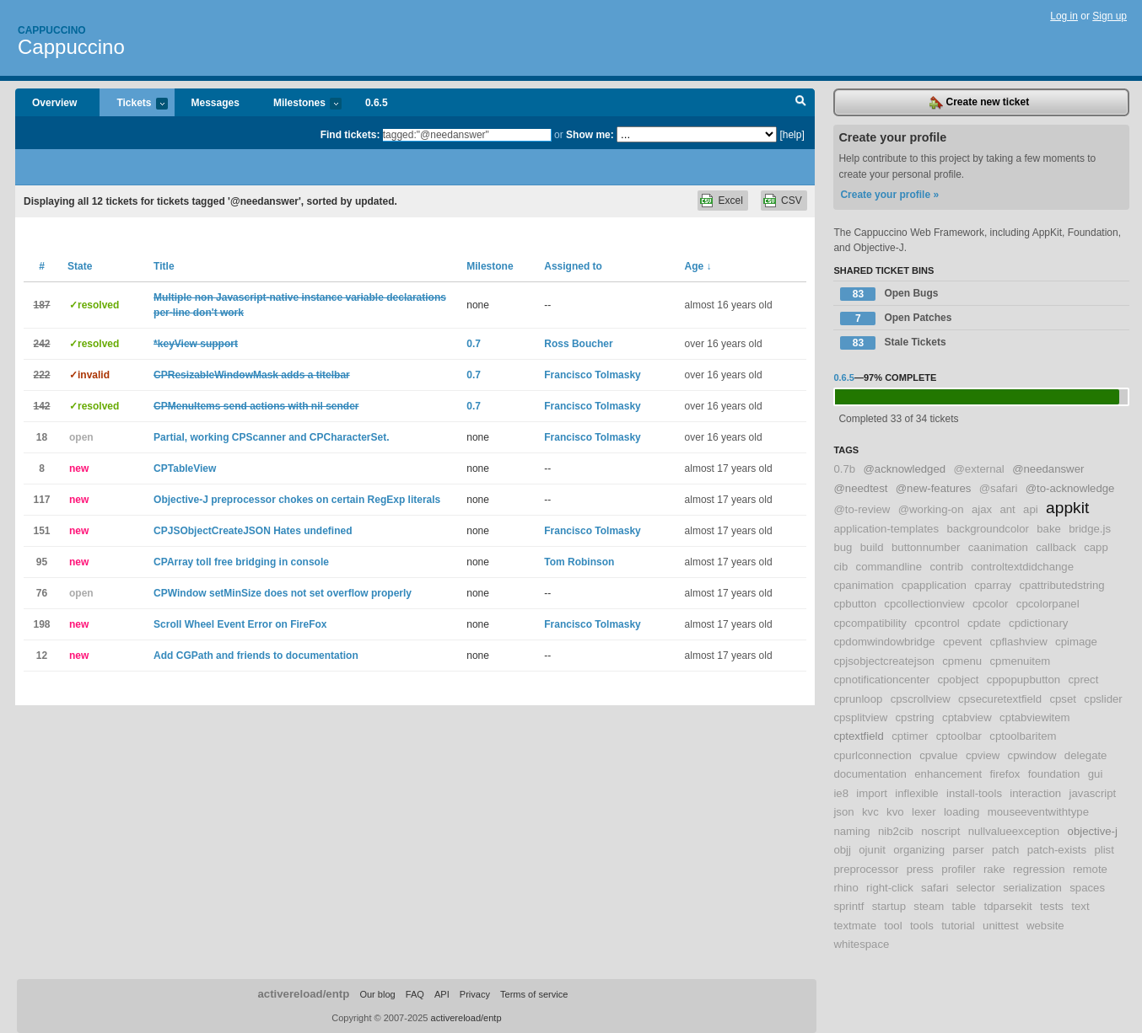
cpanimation (863, 585)
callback (1056, 547)
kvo (895, 812)
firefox (1005, 774)
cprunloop (857, 699)
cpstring (915, 717)
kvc (870, 812)
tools (922, 925)
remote (1090, 869)
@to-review (861, 509)
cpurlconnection (872, 755)
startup (889, 906)
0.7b (844, 469)
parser (967, 849)
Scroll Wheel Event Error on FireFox (240, 624)
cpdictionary (1038, 623)
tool (893, 925)
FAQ (415, 994)
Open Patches (895, 318)
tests (1052, 906)
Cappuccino (52, 30)
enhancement (948, 774)
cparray (992, 585)
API (442, 994)
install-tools (974, 793)
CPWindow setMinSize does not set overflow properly (283, 593)
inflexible (916, 793)
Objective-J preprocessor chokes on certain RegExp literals (297, 500)
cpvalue (938, 755)
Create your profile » (889, 195)
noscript (940, 831)
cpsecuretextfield (1000, 699)
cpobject (957, 679)
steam (928, 906)
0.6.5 (376, 103)
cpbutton (854, 603)
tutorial (958, 925)
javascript (1093, 793)
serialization (1032, 887)
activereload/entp (303, 994)
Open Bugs (889, 294)
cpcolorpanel (1048, 603)
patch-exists (1056, 849)
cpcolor (990, 603)
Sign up (1109, 16)
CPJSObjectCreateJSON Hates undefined (253, 531)
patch (1005, 849)
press (920, 869)
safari (934, 887)
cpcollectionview (924, 603)
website (1045, 925)
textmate (854, 925)
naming (851, 831)
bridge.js (1090, 528)
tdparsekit (1008, 906)
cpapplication (934, 585)
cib (840, 566)
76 (41, 593)
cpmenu (962, 661)
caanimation (998, 547)
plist (1103, 849)
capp (1096, 547)
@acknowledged (904, 469)
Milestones (299, 104)
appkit (1067, 507)
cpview (982, 755)
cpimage (1076, 641)
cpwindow (1032, 755)
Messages (215, 103)
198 (41, 624)
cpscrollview (921, 699)
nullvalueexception (1014, 831)
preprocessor (865, 869)
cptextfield (858, 736)
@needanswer (1048, 469)
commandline (889, 566)
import (871, 793)
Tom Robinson (579, 562)
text (1080, 906)
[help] (791, 135)
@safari (998, 488)
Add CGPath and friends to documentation (256, 655)
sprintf (848, 906)
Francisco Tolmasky (592, 375)
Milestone (489, 266)
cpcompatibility (870, 623)
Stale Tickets (892, 343)
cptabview (967, 717)
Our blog (377, 994)
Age (698, 266)
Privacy (475, 994)
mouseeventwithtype (1038, 812)
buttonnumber (926, 547)
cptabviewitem (1034, 717)
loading (962, 812)
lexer (924, 812)
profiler (958, 869)
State (79, 266)
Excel (730, 200)
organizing (919, 849)
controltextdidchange (1022, 566)
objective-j (1093, 831)
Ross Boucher (578, 344)
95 (41, 562)
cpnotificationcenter (881, 679)
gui (1095, 774)
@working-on (931, 509)
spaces (1087, 887)
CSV (791, 200)
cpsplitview (860, 717)
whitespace (861, 944)
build (872, 547)
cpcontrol (937, 623)
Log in (1064, 16)
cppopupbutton (1023, 679)
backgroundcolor (987, 528)
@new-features (934, 488)
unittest (1001, 925)
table (964, 906)
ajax (982, 509)
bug (842, 547)
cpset (1062, 699)
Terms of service (534, 994)
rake (994, 869)
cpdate (984, 623)
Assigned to (573, 266)
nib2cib (895, 831)
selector (975, 887)
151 (41, 531)
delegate (1085, 755)
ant (1007, 509)
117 (41, 500)
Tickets (133, 104)
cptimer (910, 736)
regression (1039, 869)
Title (164, 266)
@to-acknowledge (1070, 488)
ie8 (840, 793)
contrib (946, 566)
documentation (870, 774)
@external (978, 469)
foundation (1054, 774)
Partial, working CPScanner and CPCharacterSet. (271, 437)
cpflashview (1019, 641)
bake (1049, 528)
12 (41, 655)
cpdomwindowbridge (884, 641)
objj (842, 849)
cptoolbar (959, 736)
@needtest (860, 488)
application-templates (886, 528)
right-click (889, 887)
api (1030, 509)
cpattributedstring (1062, 585)
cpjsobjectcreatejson (884, 661)
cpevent (962, 641)
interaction (1035, 793)
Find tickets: (350, 135)
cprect (1083, 679)
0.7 (473, 344)
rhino (845, 887)
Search (801, 102)
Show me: (590, 135)
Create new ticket (979, 103)
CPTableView (185, 468)
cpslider (1103, 699)
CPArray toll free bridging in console (241, 562)
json (843, 812)
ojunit (872, 849)
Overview (54, 103)
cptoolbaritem (1022, 736)
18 (41, 437)
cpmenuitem (1020, 661)
